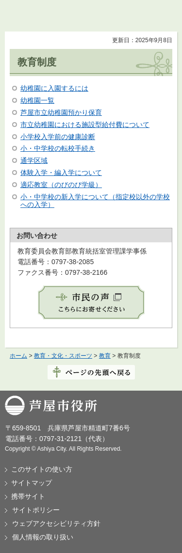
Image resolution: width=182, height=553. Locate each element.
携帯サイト (28, 496)
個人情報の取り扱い (42, 537)
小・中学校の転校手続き (57, 148)
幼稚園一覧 (37, 100)
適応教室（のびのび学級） (61, 185)
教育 (105, 355)
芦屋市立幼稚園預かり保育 (61, 112)
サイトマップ (31, 483)
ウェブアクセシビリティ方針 (56, 523)
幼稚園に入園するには (54, 88)
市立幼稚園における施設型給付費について (84, 124)
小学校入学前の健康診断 (57, 137)
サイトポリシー (36, 510)
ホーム (18, 355)
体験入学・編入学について (61, 172)
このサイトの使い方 (41, 469)
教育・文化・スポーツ (63, 355)
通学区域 (34, 160)
